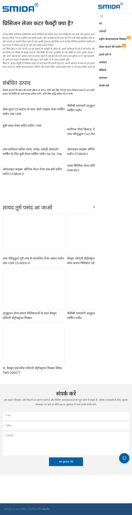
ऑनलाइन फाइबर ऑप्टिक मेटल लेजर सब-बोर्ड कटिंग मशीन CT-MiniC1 (96, 151)
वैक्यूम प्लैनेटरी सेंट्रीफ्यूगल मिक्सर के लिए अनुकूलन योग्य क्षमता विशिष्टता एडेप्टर (95, 261)
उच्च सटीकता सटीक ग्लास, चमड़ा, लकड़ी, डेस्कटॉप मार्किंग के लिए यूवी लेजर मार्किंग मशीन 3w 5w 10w (32, 151)
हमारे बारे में (123, 207)
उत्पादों (111, 207)
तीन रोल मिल (99, 207)
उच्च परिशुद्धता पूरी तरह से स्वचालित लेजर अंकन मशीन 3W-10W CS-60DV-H (33, 261)
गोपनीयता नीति (35, 509)
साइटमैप (46, 509)
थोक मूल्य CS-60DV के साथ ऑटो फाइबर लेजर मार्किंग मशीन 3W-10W (34, 111)
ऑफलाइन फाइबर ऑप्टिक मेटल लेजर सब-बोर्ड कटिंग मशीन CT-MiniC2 (32, 171)
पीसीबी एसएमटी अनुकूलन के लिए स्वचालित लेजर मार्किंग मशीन (95, 108)
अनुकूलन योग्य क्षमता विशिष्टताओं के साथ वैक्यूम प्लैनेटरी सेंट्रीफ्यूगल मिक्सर (30, 315)
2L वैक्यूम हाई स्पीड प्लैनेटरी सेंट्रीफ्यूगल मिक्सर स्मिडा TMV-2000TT (32, 370)
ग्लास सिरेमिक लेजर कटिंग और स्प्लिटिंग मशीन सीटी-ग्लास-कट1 (96, 168)
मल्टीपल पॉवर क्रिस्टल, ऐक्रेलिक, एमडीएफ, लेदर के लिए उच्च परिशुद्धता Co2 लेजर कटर (98, 131)
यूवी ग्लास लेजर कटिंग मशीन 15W (22, 125)
